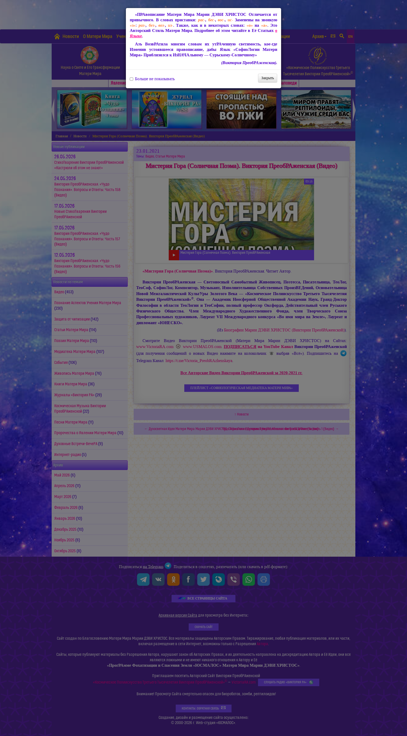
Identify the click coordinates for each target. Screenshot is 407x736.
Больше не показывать (152, 78)
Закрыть (267, 78)
